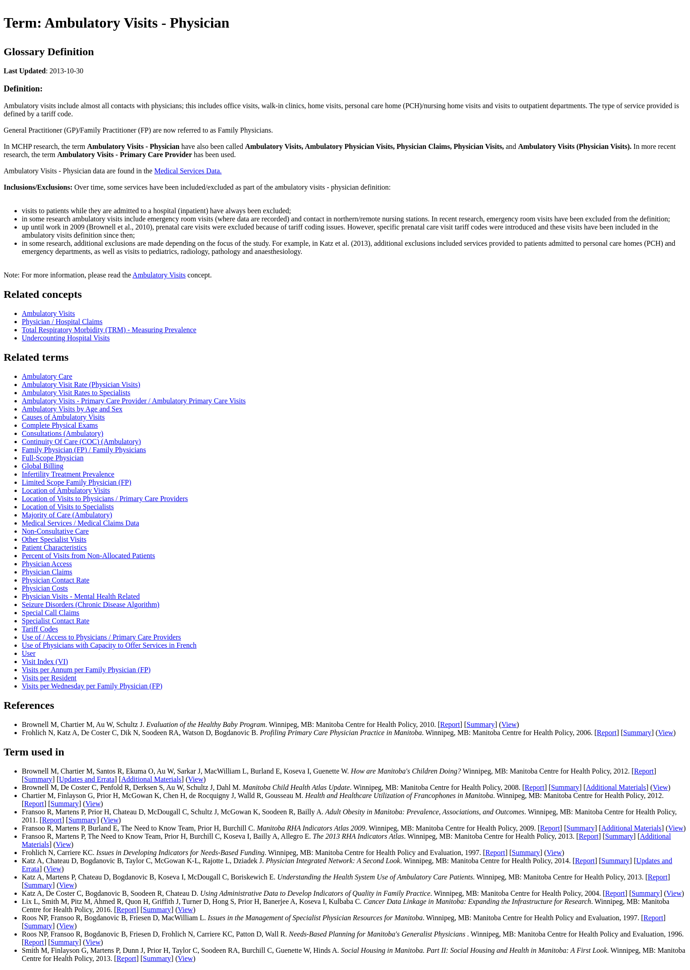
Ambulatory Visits (158, 275)
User (28, 653)
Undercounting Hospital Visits (66, 338)
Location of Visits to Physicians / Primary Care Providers (105, 498)
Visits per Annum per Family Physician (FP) (86, 670)
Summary (481, 724)
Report (450, 724)
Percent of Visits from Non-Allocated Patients (88, 555)
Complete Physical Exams (60, 425)
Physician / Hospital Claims (62, 321)
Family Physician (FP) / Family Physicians (84, 450)
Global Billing (42, 466)
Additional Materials (151, 779)
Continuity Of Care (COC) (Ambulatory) (81, 441)
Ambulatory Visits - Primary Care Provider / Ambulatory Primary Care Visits (134, 401)
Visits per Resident (49, 678)
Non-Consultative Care (55, 531)
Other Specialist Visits (54, 539)
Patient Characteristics (54, 547)
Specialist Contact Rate (55, 621)
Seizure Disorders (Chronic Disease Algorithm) (90, 604)
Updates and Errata (87, 779)
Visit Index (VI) (45, 661)
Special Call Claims (50, 612)
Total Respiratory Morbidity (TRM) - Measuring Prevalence (109, 330)
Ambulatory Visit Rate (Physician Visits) (81, 384)
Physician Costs (45, 588)
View (509, 724)
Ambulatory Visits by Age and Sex (72, 409)
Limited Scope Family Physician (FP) (76, 482)
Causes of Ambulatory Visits (63, 417)
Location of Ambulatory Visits (66, 490)
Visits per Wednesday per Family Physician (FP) (92, 686)
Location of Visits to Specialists (68, 507)
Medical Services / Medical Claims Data (80, 523)
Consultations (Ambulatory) (62, 433)
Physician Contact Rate (55, 580)
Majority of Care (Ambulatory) (67, 515)
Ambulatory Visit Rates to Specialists (76, 393)
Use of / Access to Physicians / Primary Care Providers (101, 637)
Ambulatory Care (47, 376)
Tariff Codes (40, 629)
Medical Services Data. (188, 171)
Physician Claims (47, 572)
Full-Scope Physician (52, 458)
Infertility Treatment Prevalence (68, 474)
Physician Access (47, 564)
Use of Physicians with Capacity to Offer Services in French (109, 645)
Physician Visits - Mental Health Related (81, 596)
